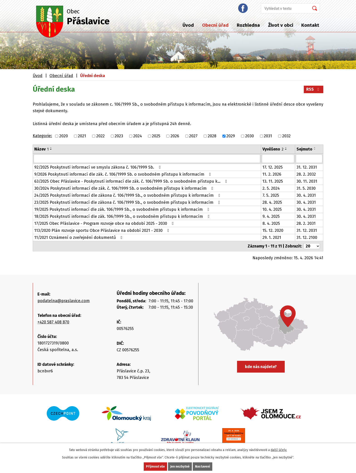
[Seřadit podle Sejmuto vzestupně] (314, 147)
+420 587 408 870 (53, 322)
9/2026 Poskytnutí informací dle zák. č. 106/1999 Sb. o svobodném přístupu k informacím (123, 174)
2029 (230, 135)
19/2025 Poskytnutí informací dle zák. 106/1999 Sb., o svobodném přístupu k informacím (122, 209)
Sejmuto (304, 149)
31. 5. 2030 (306, 188)
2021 (82, 135)
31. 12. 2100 (307, 237)
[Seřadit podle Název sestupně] (51, 149)
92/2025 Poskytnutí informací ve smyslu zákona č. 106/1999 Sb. (98, 167)
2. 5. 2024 (271, 188)
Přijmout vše (155, 466)
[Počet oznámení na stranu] (312, 246)
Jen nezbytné (180, 466)
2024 (137, 135)
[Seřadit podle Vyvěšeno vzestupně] (286, 147)
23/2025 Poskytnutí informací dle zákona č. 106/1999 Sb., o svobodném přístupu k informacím (128, 202)
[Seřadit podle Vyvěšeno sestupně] (286, 149)
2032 (286, 135)
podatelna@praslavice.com (63, 300)
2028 (212, 135)
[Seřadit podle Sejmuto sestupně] (314, 149)
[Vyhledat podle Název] (147, 158)
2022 (100, 135)
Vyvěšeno (273, 149)
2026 (175, 135)
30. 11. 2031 (307, 181)
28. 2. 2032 (306, 174)
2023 (119, 135)
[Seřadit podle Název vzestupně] (51, 147)
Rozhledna (248, 25)
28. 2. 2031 (306, 223)
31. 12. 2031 (307, 167)
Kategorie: (42, 135)
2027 (193, 135)
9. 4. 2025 (271, 216)
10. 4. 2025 (272, 209)
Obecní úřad (215, 25)
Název (41, 149)
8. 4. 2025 (271, 223)
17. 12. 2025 (272, 167)
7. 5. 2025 (270, 195)
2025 (156, 135)
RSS (313, 89)
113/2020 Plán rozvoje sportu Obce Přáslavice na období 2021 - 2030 (102, 230)
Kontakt (310, 25)
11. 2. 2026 (271, 174)
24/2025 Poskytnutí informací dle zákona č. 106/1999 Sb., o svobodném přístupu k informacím (128, 195)
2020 (63, 135)
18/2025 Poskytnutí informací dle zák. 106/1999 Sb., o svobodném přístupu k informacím (122, 216)
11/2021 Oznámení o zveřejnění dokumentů (79, 237)
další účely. (279, 450)
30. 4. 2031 (306, 195)
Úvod (188, 25)
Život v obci (280, 25)
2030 (249, 135)
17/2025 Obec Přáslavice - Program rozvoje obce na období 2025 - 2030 (105, 223)
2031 (268, 135)
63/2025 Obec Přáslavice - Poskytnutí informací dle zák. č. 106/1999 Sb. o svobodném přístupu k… (131, 181)
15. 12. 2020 (272, 230)
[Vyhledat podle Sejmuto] (309, 158)
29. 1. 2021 (271, 237)
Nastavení (202, 466)
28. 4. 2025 (272, 202)
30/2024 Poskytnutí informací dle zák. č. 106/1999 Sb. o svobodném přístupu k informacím (124, 188)
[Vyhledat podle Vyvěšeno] (278, 158)
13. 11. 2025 (272, 181)
